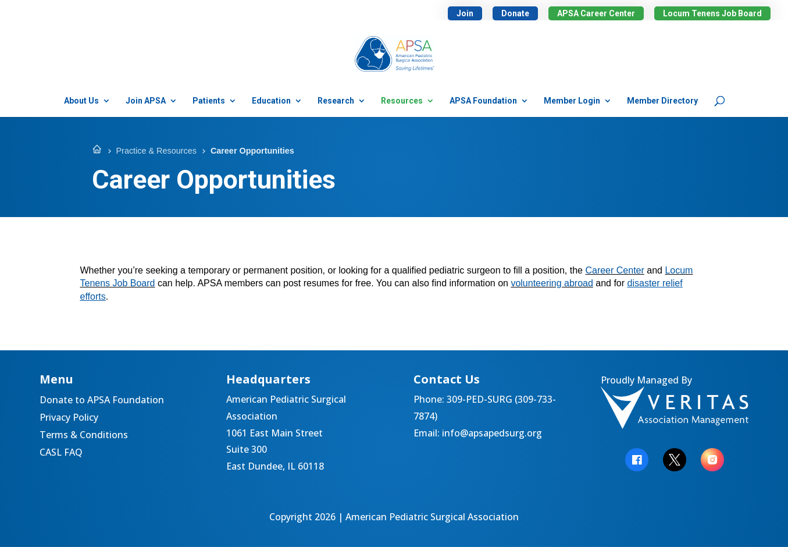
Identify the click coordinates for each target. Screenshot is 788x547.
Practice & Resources (156, 150)
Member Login (572, 101)
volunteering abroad (552, 283)
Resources (402, 101)
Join (465, 13)
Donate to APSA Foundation (102, 401)
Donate (515, 13)
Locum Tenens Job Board (712, 13)
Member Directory (662, 101)
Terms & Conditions (84, 436)
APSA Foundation (483, 101)
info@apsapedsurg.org (492, 433)
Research (336, 101)
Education (271, 101)
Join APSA (146, 101)
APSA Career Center (596, 13)
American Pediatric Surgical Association (432, 516)
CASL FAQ (61, 453)
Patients (208, 101)
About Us (81, 101)
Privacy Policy (69, 418)
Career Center (614, 270)
